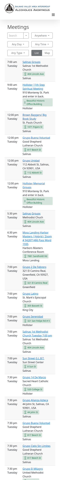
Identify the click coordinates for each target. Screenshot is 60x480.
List (37, 53)
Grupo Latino (30, 293)
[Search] (15, 36)
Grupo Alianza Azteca (35, 400)
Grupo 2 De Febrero (34, 267)
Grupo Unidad (31, 160)
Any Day (17, 44)
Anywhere (41, 35)
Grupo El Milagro (33, 469)
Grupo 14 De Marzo (34, 377)
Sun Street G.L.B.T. (33, 358)
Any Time (40, 44)
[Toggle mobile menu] (53, 14)
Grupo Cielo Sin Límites (36, 446)
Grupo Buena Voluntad (36, 138)
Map (47, 53)
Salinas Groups (31, 62)
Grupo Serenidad (33, 316)
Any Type (16, 53)
